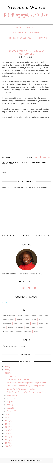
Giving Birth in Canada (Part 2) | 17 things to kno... (26, 386)
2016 (7, 424)
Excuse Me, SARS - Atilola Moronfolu (21, 389)
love (4, 327)
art (10, 162)
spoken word (7, 164)
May (8, 402)
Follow (4, 302)
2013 (7, 433)
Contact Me (41, 38)
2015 (7, 427)
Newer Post (11, 236)
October (10, 376)
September (11, 395)
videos (36, 331)
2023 (7, 367)
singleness (19, 331)
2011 (7, 440)
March (9, 408)
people (27, 327)
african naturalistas (8, 319)
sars (44, 162)
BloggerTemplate (37, 460)
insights (34, 323)
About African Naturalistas (25, 33)
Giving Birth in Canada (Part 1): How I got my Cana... (26, 392)
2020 (7, 373)
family (21, 323)
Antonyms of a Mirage (9, 315)
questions (40, 327)
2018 (7, 417)
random (5, 331)
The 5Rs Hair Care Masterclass (18, 379)
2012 (7, 437)
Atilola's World (26, 7)
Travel (40, 315)
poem (23, 162)
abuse (46, 315)
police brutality (33, 162)
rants (11, 331)
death (40, 319)
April (8, 405)
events (15, 323)
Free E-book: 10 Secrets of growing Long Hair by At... (27, 383)
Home (18, 27)
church (34, 319)
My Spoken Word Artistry (18, 38)
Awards (20, 315)
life (47, 323)
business (26, 319)
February (10, 411)
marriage (10, 327)
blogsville (19, 319)
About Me (30, 27)
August (9, 398)
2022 (7, 370)
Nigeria (16, 162)
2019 (7, 414)
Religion (34, 315)
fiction (27, 323)
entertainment (7, 323)
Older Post (42, 236)
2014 (7, 430)
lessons (41, 323)
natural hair (19, 327)
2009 (7, 446)
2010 (7, 443)
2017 (7, 421)
